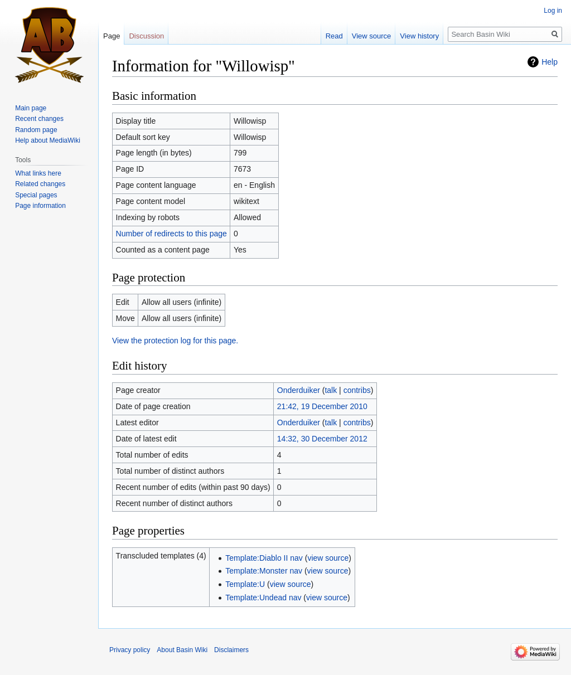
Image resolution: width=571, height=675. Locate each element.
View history (419, 36)
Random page (36, 130)
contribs (357, 390)
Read (334, 36)
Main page (30, 108)
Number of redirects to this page (171, 233)
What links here (38, 173)
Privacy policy (129, 650)
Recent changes (39, 119)
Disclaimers (231, 650)
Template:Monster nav (263, 570)
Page (111, 36)
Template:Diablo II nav (264, 557)
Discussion (146, 36)
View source (371, 36)
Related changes (40, 184)
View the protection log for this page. (175, 340)
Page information (40, 206)
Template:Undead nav (263, 597)
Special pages (36, 195)
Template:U (245, 584)
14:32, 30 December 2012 (322, 438)
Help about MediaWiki (47, 140)
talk (331, 390)
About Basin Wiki (182, 650)
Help (549, 61)
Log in (553, 10)
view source (328, 557)
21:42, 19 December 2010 (322, 406)
